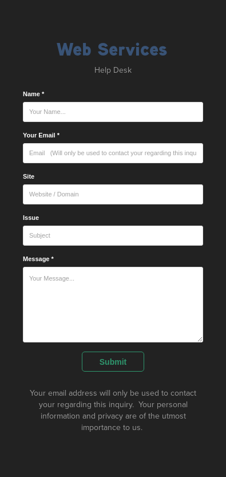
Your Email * (41, 135)
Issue (31, 217)
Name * (33, 93)
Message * (38, 258)
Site (28, 176)
